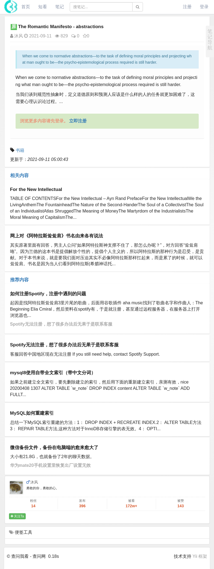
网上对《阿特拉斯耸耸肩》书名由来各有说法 (56, 235)
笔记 (59, 6)
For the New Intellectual (36, 189)
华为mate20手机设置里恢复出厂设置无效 (50, 465)
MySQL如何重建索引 (32, 413)
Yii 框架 (199, 556)
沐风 (16, 36)
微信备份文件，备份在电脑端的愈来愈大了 (54, 447)
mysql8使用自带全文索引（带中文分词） (53, 372)
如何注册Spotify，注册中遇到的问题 (48, 293)
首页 (25, 6)
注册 (187, 6)
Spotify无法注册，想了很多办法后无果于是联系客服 (61, 324)
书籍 (20, 150)
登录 (204, 6)
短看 (42, 6)
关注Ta (17, 516)
